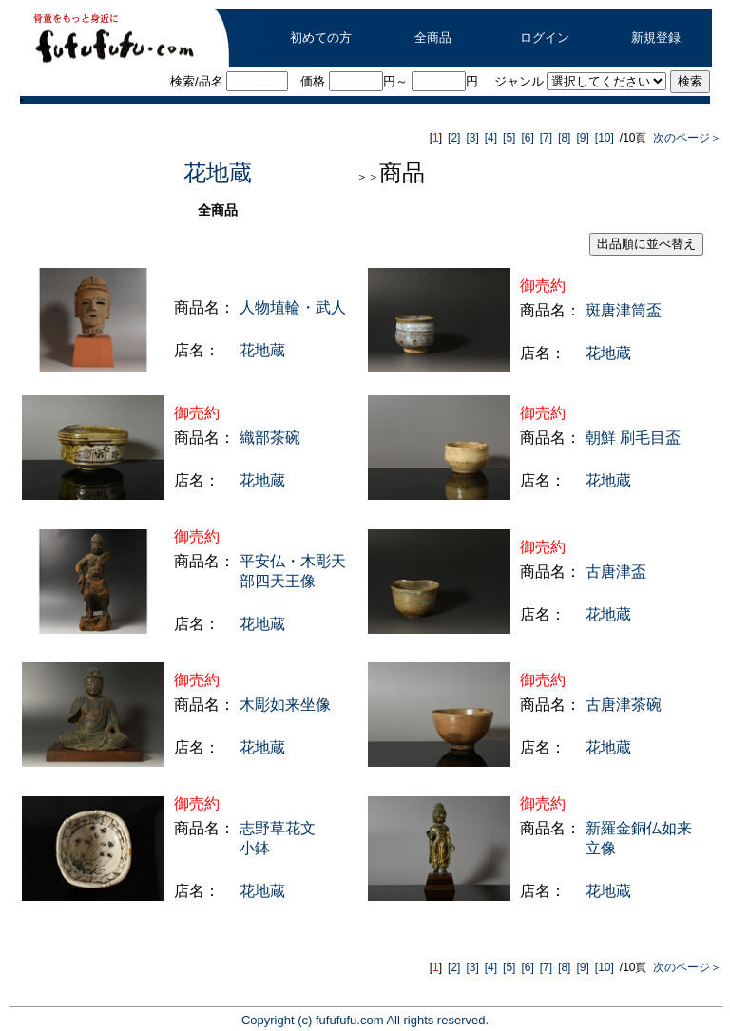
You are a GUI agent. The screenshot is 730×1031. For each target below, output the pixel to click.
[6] (527, 137)
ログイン (544, 37)
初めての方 (321, 37)
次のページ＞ (684, 137)
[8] (564, 137)
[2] (454, 137)
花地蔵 (217, 172)
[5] (509, 137)
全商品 (432, 37)
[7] (546, 137)
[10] (604, 137)
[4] (491, 137)
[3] (472, 137)
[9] (582, 137)
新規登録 (656, 37)
